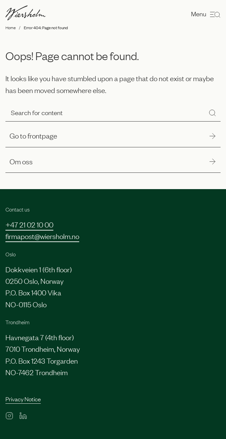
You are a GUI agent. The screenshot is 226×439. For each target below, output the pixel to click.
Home (10, 27)
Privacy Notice (23, 399)
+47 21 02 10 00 (29, 224)
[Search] (212, 112)
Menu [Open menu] (206, 14)
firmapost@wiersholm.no (42, 236)
